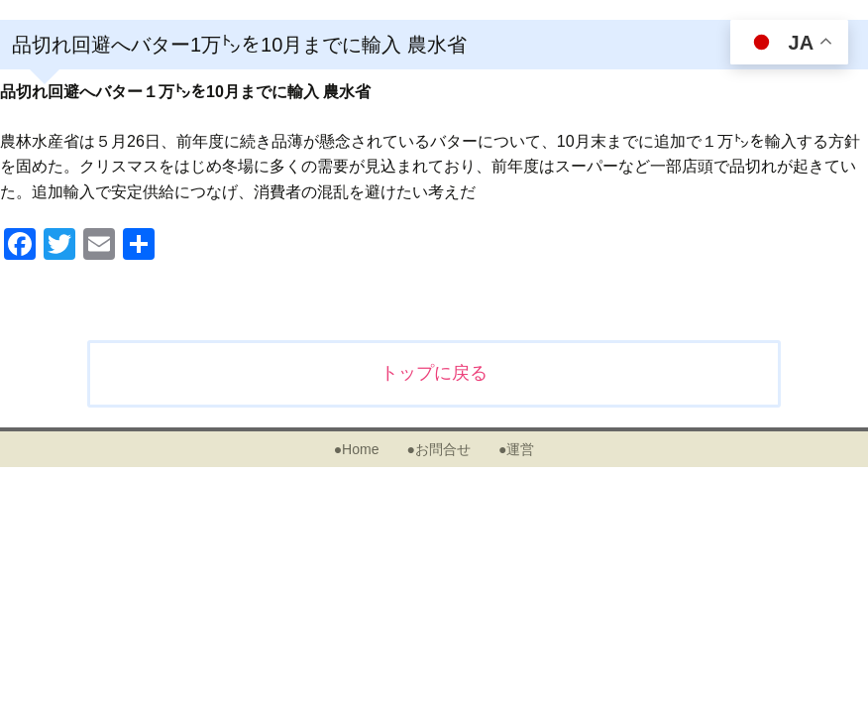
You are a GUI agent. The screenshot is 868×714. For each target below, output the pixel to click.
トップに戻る (434, 373)
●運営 (516, 449)
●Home (357, 449)
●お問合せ (438, 449)
